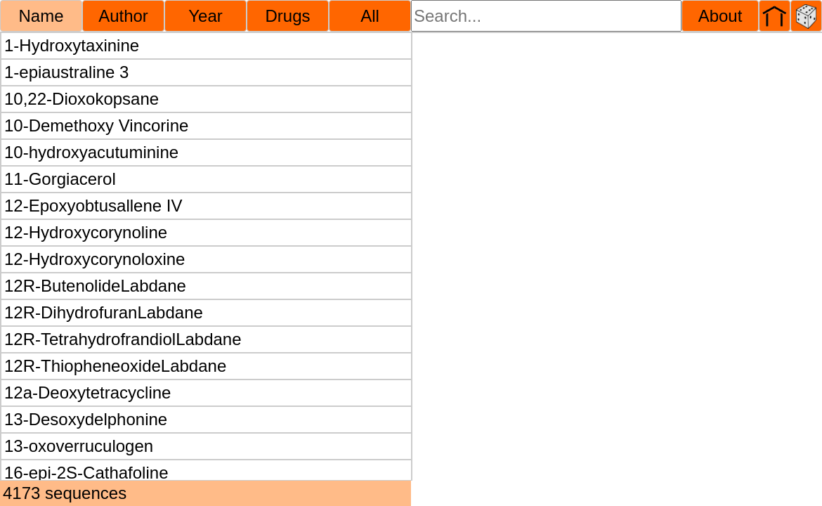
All (369, 15)
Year (205, 15)
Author (123, 15)
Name (40, 15)
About (720, 15)
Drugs (287, 15)
